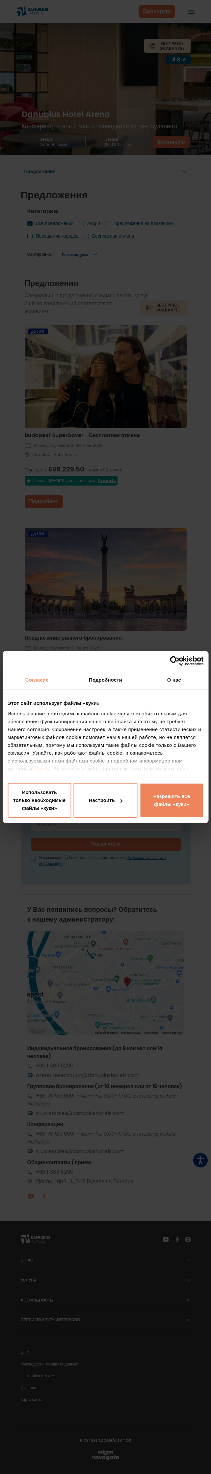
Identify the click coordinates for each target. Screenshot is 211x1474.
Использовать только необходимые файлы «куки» (39, 800)
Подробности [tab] (105, 680)
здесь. (45, 768)
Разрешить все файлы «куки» (171, 800)
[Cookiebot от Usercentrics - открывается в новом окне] (174, 661)
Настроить (106, 800)
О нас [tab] (174, 680)
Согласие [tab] (36, 680)
